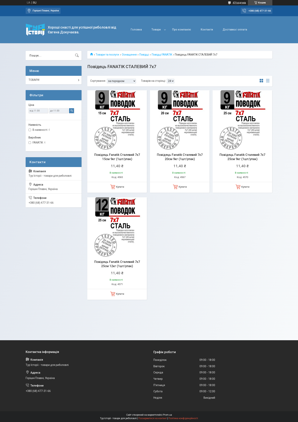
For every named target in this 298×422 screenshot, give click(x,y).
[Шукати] (77, 55)
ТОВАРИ (34, 79)
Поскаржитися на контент (152, 418)
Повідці (144, 54)
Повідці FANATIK (162, 54)
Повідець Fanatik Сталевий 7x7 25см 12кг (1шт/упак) (117, 264)
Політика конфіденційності (183, 418)
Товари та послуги (107, 54)
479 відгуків (239, 2)
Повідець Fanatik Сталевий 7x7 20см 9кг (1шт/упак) (180, 157)
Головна (136, 29)
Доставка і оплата (235, 29)
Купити (120, 186)
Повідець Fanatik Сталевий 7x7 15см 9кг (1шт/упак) (117, 157)
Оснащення (129, 54)
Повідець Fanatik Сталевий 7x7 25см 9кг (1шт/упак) (242, 157)
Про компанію (181, 29)
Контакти (207, 29)
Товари (156, 29)
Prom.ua (167, 415)
